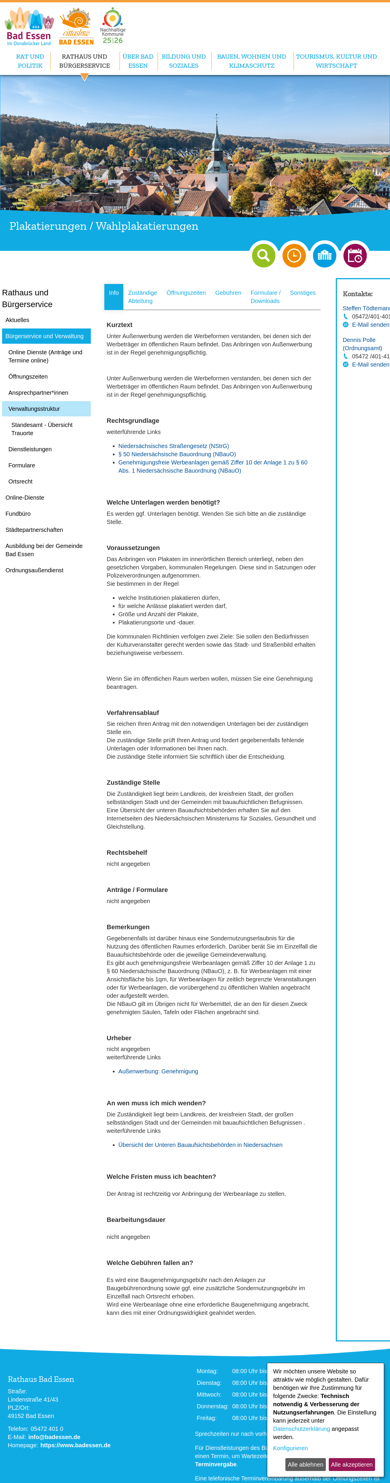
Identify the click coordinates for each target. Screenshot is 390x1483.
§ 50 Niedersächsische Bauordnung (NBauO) (177, 454)
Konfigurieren (290, 1448)
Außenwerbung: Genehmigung (158, 1071)
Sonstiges (303, 293)
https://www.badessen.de (75, 1445)
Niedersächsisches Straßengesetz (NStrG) (173, 446)
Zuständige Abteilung (142, 297)
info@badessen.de (54, 1437)
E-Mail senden (371, 324)
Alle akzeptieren (352, 1464)
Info (114, 293)
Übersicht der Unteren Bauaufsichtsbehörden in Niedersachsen (200, 1145)
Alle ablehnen (305, 1464)
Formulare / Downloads (266, 297)
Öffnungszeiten (186, 293)
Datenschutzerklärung (301, 1429)
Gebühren (228, 293)
